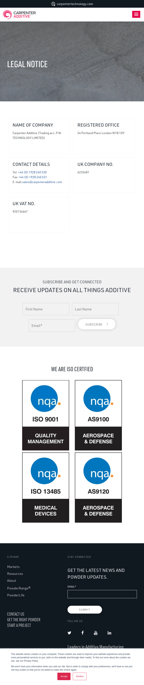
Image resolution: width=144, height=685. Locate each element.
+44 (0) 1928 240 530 (32, 172)
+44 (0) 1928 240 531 (33, 177)
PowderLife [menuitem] (16, 595)
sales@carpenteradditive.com (42, 182)
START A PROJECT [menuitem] (19, 625)
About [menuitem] (11, 580)
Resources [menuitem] (15, 573)
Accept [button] (64, 676)
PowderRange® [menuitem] (19, 588)
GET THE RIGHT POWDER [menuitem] (23, 619)
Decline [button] (79, 676)
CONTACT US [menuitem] (15, 614)
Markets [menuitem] (13, 567)
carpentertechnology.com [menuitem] (75, 4)
